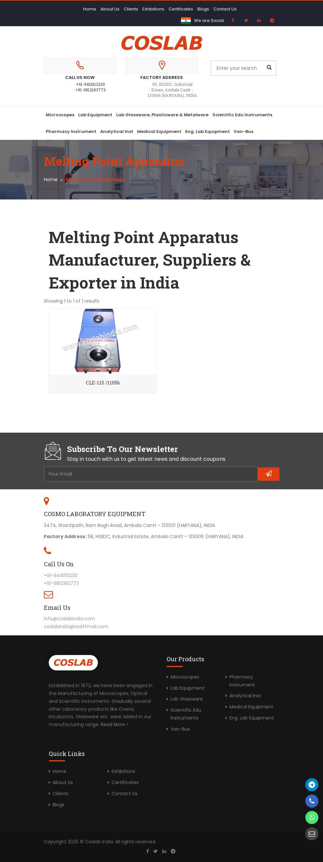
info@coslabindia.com (69, 618)
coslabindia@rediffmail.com (76, 626)
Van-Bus (243, 131)
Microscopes (60, 115)
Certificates (181, 9)
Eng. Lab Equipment (207, 131)
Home (89, 9)
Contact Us (225, 9)
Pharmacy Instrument (71, 131)
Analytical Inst (116, 131)
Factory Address (161, 77)
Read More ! (114, 724)
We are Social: (209, 20)
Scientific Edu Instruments (242, 115)
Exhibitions (153, 9)
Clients (131, 9)
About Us (109, 9)
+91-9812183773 (90, 89)
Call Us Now (80, 77)
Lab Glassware (186, 699)
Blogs (203, 9)
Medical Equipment (159, 131)
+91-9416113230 (90, 84)
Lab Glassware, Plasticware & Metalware (162, 115)
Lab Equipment (95, 115)
